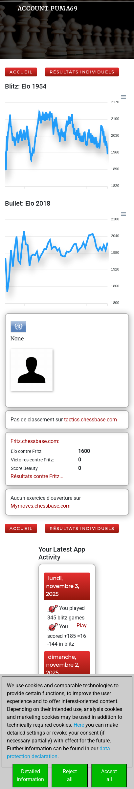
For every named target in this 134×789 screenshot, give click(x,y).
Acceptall (109, 775)
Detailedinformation (30, 775)
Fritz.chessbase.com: (35, 441)
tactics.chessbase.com (90, 419)
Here (79, 725)
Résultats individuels (82, 72)
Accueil (21, 72)
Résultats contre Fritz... (37, 476)
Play (81, 625)
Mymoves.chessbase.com (41, 506)
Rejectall (70, 775)
